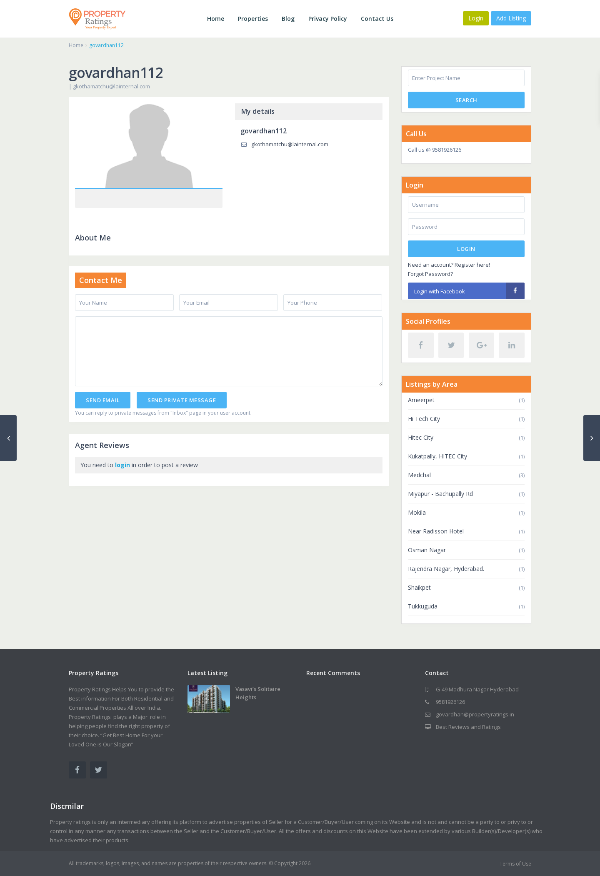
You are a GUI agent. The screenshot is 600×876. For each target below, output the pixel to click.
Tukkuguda (423, 606)
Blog (288, 19)
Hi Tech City (424, 419)
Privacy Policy (327, 19)
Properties (253, 19)
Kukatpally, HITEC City (437, 456)
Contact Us (377, 19)
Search (466, 100)
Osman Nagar (427, 550)
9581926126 (450, 702)
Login (466, 249)
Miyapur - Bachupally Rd (440, 494)
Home (215, 19)
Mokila (417, 512)
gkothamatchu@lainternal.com (111, 86)
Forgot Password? (430, 274)
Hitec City (420, 437)
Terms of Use (515, 863)
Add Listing (511, 18)
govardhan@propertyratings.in (475, 714)
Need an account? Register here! (449, 264)
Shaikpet (419, 587)
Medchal (419, 475)
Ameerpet (421, 400)
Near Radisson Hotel (436, 531)
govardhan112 (263, 130)
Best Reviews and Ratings (468, 727)
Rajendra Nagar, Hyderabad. (446, 569)
